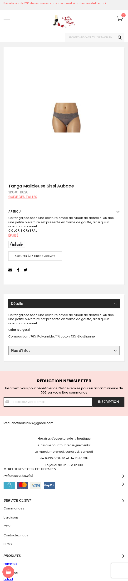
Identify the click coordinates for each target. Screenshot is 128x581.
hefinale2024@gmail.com (33, 423)
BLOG (8, 544)
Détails (17, 303)
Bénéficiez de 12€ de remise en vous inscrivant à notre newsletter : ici (55, 3)
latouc (8, 423)
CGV (7, 526)
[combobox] (94, 37)
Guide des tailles (22, 196)
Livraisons (11, 517)
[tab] (64, 303)
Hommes (11, 572)
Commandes (14, 508)
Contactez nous (16, 535)
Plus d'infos (20, 350)
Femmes (10, 563)
